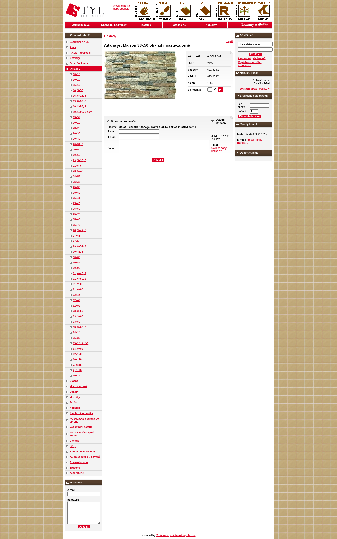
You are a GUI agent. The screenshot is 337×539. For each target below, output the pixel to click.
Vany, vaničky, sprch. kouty (83, 434)
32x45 (76, 294)
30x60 (76, 257)
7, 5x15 (77, 364)
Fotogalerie (179, 24)
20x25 (76, 128)
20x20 (76, 122)
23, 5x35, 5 (79, 160)
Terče (73, 402)
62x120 (77, 354)
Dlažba (74, 381)
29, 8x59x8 (79, 246)
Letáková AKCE (79, 41)
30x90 (76, 268)
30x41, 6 (78, 251)
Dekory (74, 391)
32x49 (76, 300)
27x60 (76, 241)
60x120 (77, 359)
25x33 (76, 181)
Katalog (146, 24)
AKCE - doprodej (80, 52)
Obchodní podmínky (113, 24)
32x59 (76, 305)
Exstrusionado (79, 462)
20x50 (76, 149)
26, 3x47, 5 (79, 230)
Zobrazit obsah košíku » (255, 88)
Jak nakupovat (81, 24)
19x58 (76, 117)
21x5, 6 (77, 165)
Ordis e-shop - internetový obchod (175, 535)
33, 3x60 (78, 316)
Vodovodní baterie (81, 427)
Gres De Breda (79, 63)
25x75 (76, 224)
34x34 (76, 332)
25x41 (76, 198)
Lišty (73, 446)
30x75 (76, 375)
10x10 (76, 74)
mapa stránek (121, 8)
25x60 (76, 219)
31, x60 (77, 284)
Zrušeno (75, 467)
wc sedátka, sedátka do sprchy (84, 420)
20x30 (76, 133)
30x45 (76, 262)
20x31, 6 (78, 144)
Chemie (74, 440)
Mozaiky (75, 397)
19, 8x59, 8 (79, 106)
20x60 (76, 154)
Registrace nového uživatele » (249, 64)
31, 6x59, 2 (79, 278)
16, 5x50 (78, 90)
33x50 (76, 321)
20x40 (76, 138)
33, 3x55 (78, 311)
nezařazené (77, 473)
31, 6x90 (78, 289)
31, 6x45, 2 (79, 273)
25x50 (76, 208)
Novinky (75, 58)
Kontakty (211, 24)
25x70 (76, 214)
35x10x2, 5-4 (80, 343)
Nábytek (75, 407)
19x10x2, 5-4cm (82, 111)
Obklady (75, 68)
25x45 (76, 203)
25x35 (76, 187)
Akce (73, 47)
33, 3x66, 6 (79, 327)
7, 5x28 (77, 370)
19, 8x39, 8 (79, 101)
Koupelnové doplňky (82, 451)
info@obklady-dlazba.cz (219, 150)
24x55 (76, 176)
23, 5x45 (78, 171)
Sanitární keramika (81, 413)
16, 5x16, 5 (79, 95)
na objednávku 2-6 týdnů (85, 456)
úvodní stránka (121, 5)
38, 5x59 (78, 348)
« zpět (229, 41)
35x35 (76, 337)
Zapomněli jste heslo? (252, 58)
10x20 (76, 79)
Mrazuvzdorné (78, 386)
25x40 (76, 192)
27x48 (76, 235)
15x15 (76, 85)
